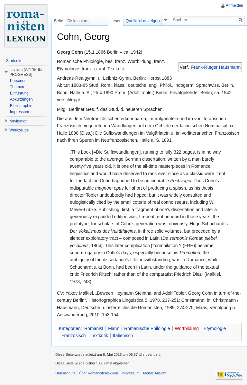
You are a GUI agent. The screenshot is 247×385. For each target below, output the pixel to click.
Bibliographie (21, 105)
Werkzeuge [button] (19, 130)
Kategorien (70, 328)
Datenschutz (65, 373)
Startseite (14, 60)
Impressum (19, 112)
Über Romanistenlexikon (98, 373)
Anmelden (234, 5)
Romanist (93, 328)
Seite (58, 20)
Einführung (19, 93)
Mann (113, 328)
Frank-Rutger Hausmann (216, 67)
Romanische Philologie (147, 328)
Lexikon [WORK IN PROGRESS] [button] (25, 72)
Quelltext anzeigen (143, 20)
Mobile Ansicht (154, 373)
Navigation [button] (18, 121)
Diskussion (77, 20)
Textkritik (99, 335)
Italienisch (123, 335)
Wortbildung (187, 328)
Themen (17, 87)
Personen (18, 80)
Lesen (116, 20)
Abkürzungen (21, 99)
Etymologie (215, 328)
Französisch (73, 335)
